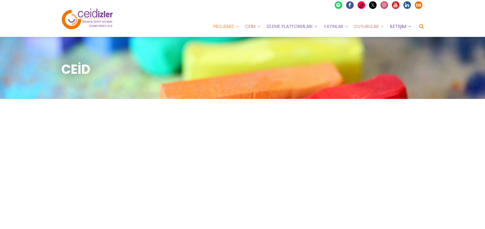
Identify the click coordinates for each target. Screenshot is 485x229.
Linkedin (407, 5)
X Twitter (374, 4)
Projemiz (223, 26)
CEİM (250, 26)
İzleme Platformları (289, 26)
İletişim (398, 26)
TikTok (362, 5)
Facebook (350, 5)
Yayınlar (333, 26)
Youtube (396, 5)
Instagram (384, 5)
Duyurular (366, 26)
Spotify (338, 5)
